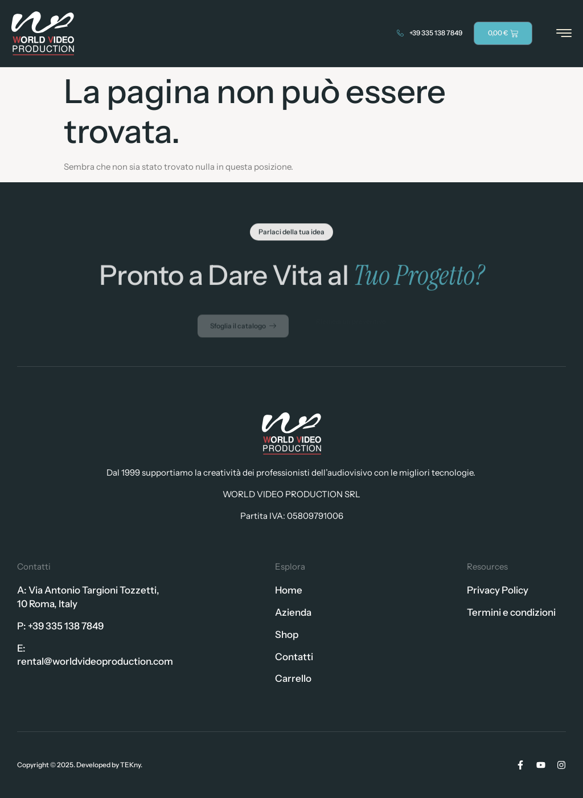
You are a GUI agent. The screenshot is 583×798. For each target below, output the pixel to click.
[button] (291, 233)
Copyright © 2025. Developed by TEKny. (79, 764)
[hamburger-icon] (564, 34)
